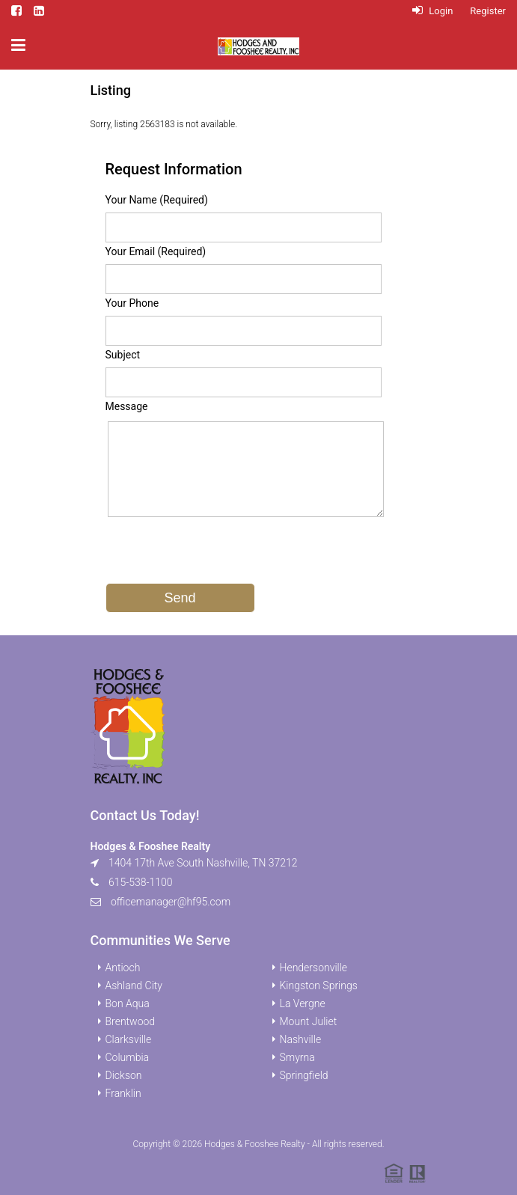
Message (126, 406)
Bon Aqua (127, 1003)
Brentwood (130, 1021)
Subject (123, 355)
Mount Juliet (308, 1021)
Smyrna (297, 1057)
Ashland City (133, 985)
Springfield (304, 1075)
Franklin (123, 1093)
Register (488, 10)
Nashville (301, 1039)
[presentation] (219, 554)
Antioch (123, 968)
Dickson (123, 1075)
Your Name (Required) (156, 200)
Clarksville (128, 1039)
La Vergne (302, 1003)
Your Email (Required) (156, 251)
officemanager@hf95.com (170, 902)
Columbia (127, 1057)
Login (432, 10)
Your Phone (132, 303)
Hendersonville (314, 968)
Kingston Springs (319, 985)
